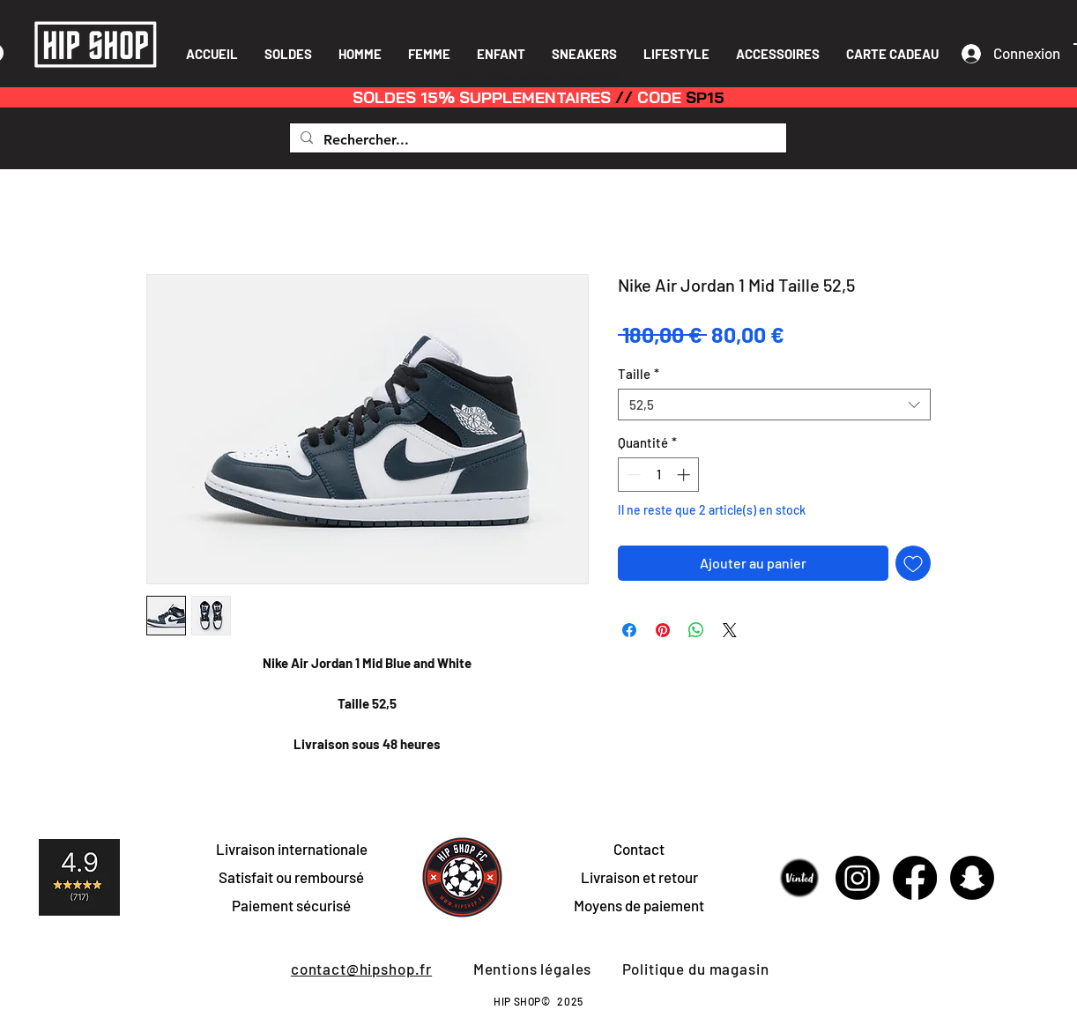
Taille (638, 374)
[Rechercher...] (536, 140)
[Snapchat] (972, 878)
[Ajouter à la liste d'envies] (913, 563)
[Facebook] (915, 878)
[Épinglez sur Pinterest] (662, 630)
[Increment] (685, 474)
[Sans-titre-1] (800, 878)
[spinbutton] (658, 474)
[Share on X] (729, 630)
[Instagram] (858, 878)
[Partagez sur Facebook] (629, 630)
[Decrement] (632, 474)
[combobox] (774, 404)
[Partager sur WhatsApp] (696, 630)
